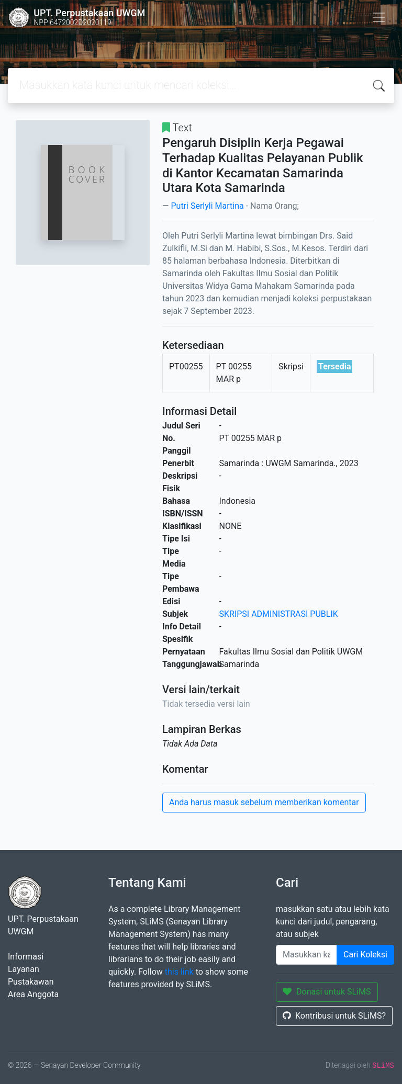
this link (179, 972)
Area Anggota (33, 994)
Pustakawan (30, 982)
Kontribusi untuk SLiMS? (334, 1016)
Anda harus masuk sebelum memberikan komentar (264, 802)
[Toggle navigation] (379, 17)
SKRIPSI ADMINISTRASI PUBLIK (278, 614)
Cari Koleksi (365, 954)
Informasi (25, 957)
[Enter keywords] (306, 955)
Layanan (23, 969)
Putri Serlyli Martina (207, 206)
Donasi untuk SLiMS (327, 992)
